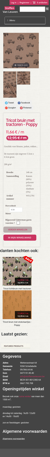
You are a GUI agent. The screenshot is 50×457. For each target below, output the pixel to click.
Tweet (9, 102)
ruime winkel (25, 396)
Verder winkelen (17, 229)
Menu (11, 20)
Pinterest (26, 107)
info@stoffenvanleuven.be (32, 376)
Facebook (24, 102)
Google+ (10, 107)
